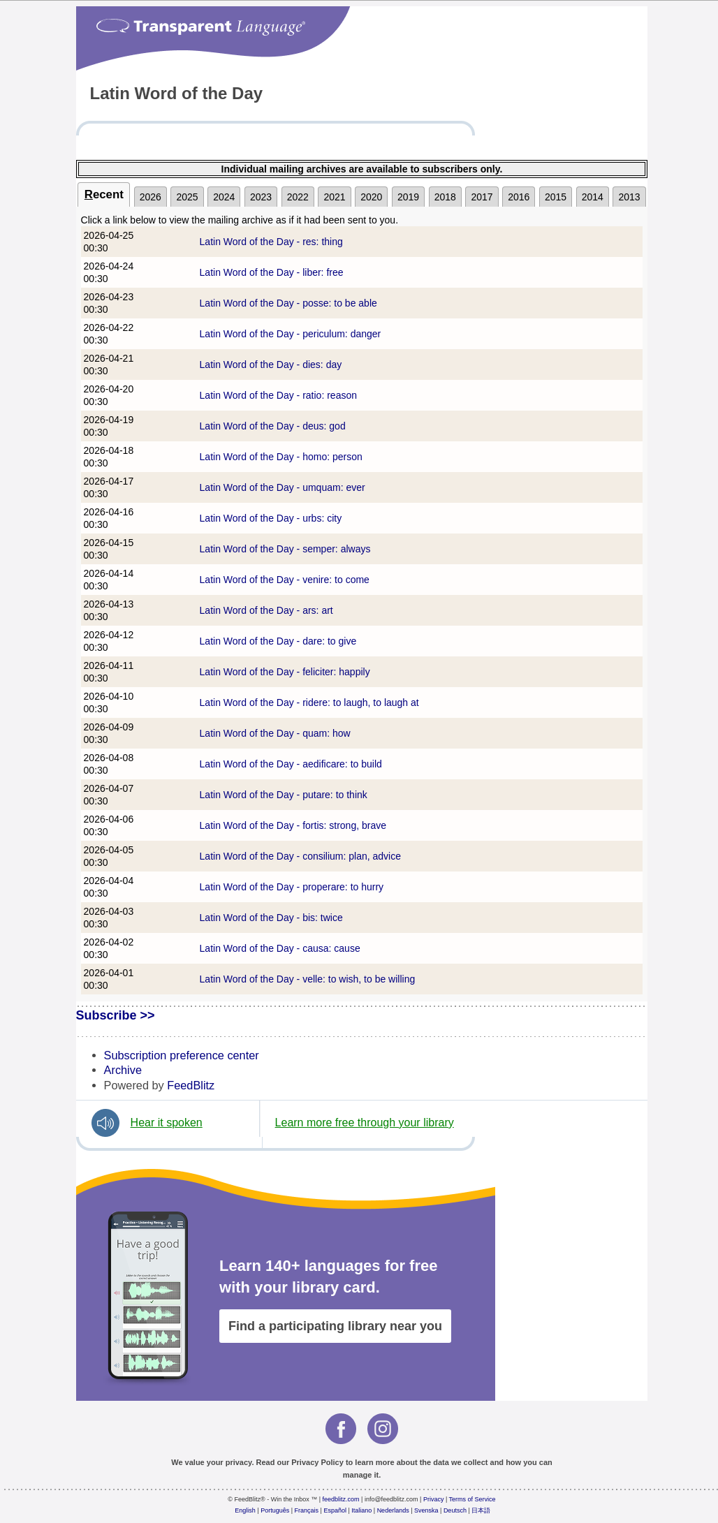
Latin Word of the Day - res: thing (271, 241)
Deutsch (455, 1510)
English (245, 1510)
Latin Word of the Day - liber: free (272, 272)
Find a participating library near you (335, 1326)
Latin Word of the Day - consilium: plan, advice (300, 856)
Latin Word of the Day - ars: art (266, 610)
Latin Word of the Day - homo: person (281, 456)
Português (275, 1510)
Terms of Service (472, 1499)
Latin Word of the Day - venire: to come (284, 579)
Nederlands (393, 1510)
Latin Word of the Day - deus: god (273, 426)
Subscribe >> (115, 1015)
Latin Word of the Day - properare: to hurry (292, 886)
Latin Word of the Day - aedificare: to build (291, 764)
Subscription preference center (181, 1055)
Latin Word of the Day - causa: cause (280, 948)
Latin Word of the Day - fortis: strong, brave (293, 825)
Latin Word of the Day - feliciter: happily (285, 671)
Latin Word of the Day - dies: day (271, 364)
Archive (123, 1070)
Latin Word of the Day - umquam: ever (282, 487)
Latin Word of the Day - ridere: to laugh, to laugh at (309, 702)
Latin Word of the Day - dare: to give (278, 641)
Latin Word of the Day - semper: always (285, 548)
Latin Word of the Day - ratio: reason (278, 395)
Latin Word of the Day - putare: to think (283, 794)
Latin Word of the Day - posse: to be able (288, 303)
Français (307, 1510)
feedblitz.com (341, 1499)
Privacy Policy (317, 1462)
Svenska (426, 1510)
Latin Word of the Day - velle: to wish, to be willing (308, 979)
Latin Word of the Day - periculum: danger (290, 333)
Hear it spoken (167, 1122)
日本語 (480, 1510)
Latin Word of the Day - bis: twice (271, 917)
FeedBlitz (190, 1085)
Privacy (433, 1499)
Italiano (361, 1510)
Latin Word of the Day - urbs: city (271, 518)
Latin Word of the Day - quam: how (275, 733)
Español (334, 1510)
